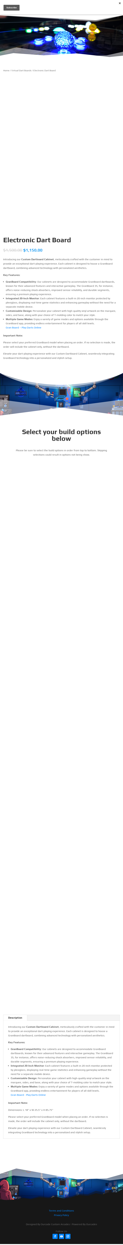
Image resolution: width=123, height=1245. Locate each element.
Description (15, 1017)
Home (6, 70)
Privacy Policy (61, 1215)
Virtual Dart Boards (21, 70)
